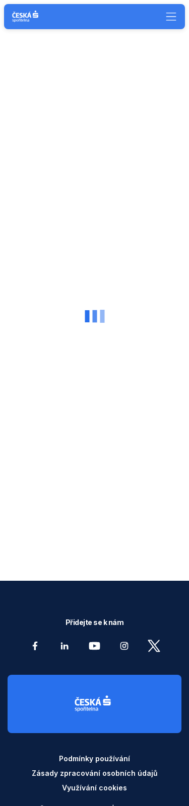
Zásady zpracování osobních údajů (95, 773)
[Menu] (167, 17)
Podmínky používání (94, 758)
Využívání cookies (94, 787)
